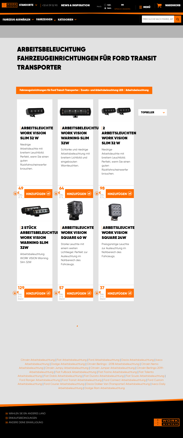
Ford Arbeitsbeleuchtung (104, 359)
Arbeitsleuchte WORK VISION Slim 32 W (36, 133)
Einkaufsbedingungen (23, 417)
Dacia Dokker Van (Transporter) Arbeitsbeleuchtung (118, 384)
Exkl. (109, 8)
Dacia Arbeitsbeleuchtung (137, 359)
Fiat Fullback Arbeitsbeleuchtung (76, 372)
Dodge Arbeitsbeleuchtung (68, 364)
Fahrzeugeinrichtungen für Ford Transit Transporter (49, 90)
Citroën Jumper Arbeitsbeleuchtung (112, 367)
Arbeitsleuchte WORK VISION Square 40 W (77, 233)
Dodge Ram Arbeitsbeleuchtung (105, 388)
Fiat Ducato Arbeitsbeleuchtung (104, 376)
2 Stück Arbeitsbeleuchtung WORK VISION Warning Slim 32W (41, 238)
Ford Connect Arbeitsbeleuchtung (125, 380)
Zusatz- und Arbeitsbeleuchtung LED (102, 90)
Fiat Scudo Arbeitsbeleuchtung (145, 376)
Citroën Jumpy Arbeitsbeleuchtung (66, 367)
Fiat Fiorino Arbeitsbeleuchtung (117, 372)
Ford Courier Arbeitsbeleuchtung (64, 384)
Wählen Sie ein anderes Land (27, 413)
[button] (152, 112)
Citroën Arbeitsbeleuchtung (38, 359)
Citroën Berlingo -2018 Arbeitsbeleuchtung (113, 364)
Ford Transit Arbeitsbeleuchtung (82, 380)
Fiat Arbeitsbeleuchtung (72, 359)
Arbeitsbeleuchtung (137, 90)
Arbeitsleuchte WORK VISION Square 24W (118, 233)
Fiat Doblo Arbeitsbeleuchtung (63, 376)
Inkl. (109, 5)
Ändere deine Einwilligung (26, 422)
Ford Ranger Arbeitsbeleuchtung (39, 380)
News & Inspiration (75, 5)
